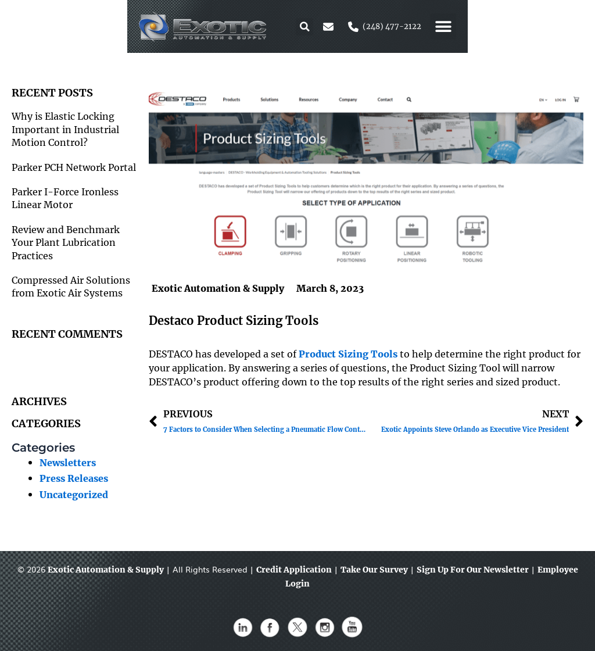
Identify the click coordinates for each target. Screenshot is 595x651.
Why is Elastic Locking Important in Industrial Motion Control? (65, 129)
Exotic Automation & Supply (106, 569)
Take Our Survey (374, 569)
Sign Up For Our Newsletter (473, 569)
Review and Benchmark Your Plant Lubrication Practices (66, 243)
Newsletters (68, 462)
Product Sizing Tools (348, 354)
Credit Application (294, 569)
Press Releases (74, 478)
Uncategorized (74, 494)
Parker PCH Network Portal (74, 167)
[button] (431, 26)
